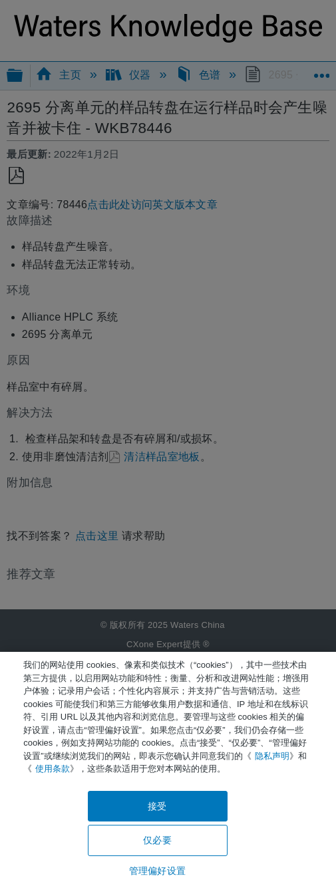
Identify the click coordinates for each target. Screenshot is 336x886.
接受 (157, 806)
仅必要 (157, 840)
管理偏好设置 (157, 870)
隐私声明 (272, 756)
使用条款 (52, 769)
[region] (168, 769)
